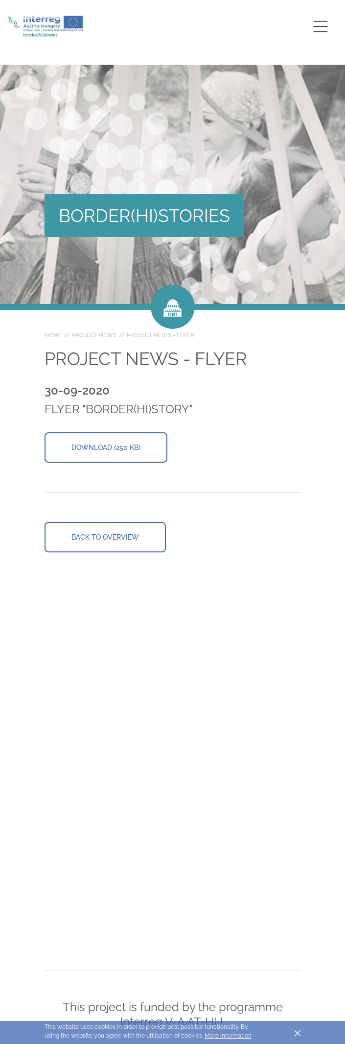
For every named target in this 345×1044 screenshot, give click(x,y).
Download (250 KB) (105, 447)
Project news (94, 335)
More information (228, 1035)
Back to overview (105, 537)
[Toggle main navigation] (320, 26)
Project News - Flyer (160, 335)
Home (53, 335)
